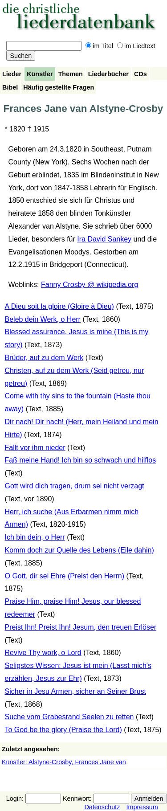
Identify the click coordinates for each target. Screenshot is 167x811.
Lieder (11, 74)
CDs (140, 74)
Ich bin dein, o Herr (35, 537)
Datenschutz (102, 807)
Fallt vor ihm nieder (35, 447)
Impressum (142, 807)
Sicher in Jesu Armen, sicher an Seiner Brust (75, 691)
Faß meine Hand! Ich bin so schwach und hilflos (80, 460)
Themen (70, 74)
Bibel (10, 87)
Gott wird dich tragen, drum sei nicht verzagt (74, 486)
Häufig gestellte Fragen (58, 87)
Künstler (40, 74)
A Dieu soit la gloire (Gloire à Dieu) (59, 306)
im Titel (99, 45)
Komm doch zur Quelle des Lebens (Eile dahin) (79, 550)
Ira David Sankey (104, 239)
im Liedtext (136, 45)
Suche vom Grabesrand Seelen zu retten (69, 717)
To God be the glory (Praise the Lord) (63, 729)
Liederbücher (108, 74)
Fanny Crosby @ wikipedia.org (89, 284)
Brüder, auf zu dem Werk (44, 357)
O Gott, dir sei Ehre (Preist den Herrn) (65, 576)
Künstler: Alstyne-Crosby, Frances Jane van (64, 762)
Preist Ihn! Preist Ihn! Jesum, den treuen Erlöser (81, 627)
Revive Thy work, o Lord (43, 652)
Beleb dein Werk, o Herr (43, 319)
